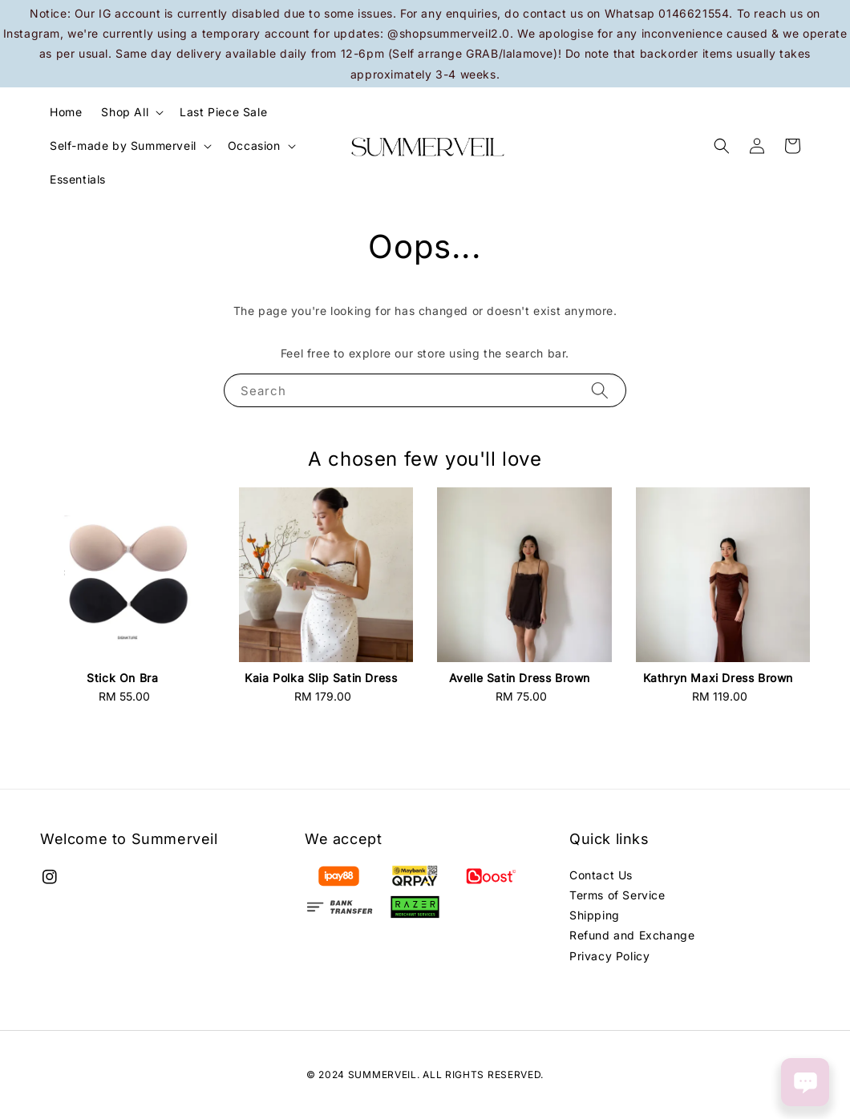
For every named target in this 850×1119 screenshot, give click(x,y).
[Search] (599, 390)
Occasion (254, 145)
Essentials (78, 179)
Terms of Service (617, 895)
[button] (721, 146)
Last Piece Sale (223, 112)
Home (66, 112)
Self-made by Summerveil (123, 145)
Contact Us (601, 875)
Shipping (594, 915)
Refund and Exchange (631, 935)
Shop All (124, 112)
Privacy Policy (609, 956)
